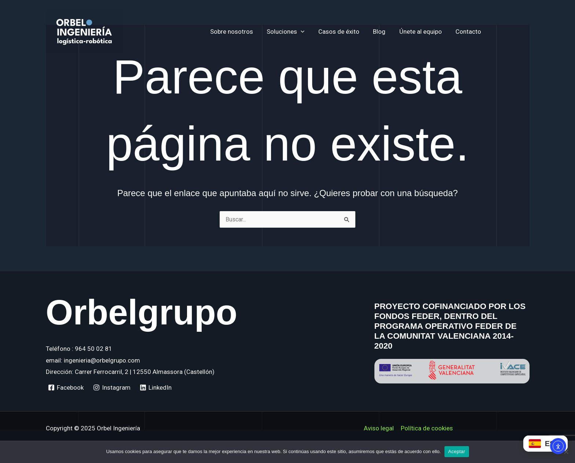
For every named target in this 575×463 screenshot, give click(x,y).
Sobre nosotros (242, 31)
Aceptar (456, 451)
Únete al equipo (426, 31)
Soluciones (295, 31)
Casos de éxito (347, 31)
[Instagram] (112, 387)
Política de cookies (426, 428)
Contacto (473, 31)
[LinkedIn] (156, 387)
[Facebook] (66, 387)
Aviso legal (379, 428)
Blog (386, 31)
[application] (310, 31)
